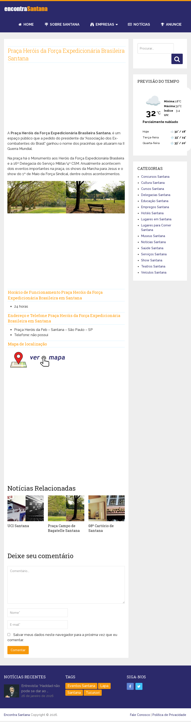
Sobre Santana (62, 24)
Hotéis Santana (152, 213)
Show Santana (151, 260)
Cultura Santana (153, 182)
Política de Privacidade (169, 715)
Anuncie (171, 24)
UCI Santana (18, 525)
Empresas (102, 24)
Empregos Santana (155, 207)
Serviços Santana (154, 254)
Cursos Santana (152, 189)
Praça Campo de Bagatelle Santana (64, 528)
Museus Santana (153, 236)
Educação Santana (154, 201)
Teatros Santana (153, 266)
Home (26, 24)
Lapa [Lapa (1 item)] (104, 686)
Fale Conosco (140, 715)
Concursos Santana (155, 176)
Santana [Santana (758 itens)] (74, 692)
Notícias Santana (153, 242)
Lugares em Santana (156, 219)
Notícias (139, 24)
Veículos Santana (153, 272)
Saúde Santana (152, 248)
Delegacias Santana (155, 195)
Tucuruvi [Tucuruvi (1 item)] (93, 692)
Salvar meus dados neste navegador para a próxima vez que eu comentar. (62, 637)
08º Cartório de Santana (101, 528)
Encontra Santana (17, 715)
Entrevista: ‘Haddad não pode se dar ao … (40, 688)
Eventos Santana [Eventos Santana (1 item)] (81, 686)
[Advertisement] (66, 100)
